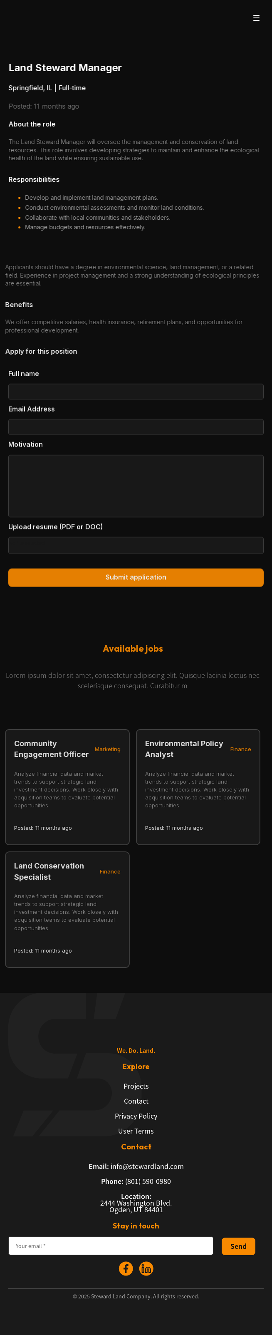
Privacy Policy (136, 1116)
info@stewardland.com (136, 1166)
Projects (136, 1086)
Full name (23, 379)
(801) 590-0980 (136, 1181)
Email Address (31, 414)
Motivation (25, 449)
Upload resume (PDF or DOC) (55, 531)
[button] (256, 17)
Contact (136, 1101)
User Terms (136, 1131)
